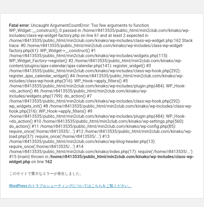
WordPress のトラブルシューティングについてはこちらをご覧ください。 (70, 186)
